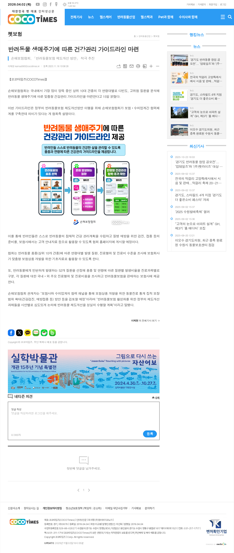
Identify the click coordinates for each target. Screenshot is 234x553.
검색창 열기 (230, 17)
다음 (89, 490)
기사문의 (202, 4)
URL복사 (118, 66)
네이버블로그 (36, 332)
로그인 (223, 4)
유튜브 (38, 4)
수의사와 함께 (188, 20)
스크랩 (144, 66)
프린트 (138, 66)
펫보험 (156, 36)
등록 (150, 433)
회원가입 (213, 4)
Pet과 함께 (165, 20)
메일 (131, 66)
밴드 (52, 332)
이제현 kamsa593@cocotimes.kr (23, 66)
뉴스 (91, 20)
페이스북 (50, 4)
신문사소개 (14, 508)
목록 (125, 66)
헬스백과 (147, 20)
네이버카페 (44, 332)
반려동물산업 (126, 20)
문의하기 (149, 508)
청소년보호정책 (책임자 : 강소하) (83, 508)
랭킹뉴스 (196, 35)
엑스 (19, 332)
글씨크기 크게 (151, 66)
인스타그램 (45, 4)
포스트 (56, 4)
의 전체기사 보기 (144, 320)
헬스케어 (106, 20)
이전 (78, 490)
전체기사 (76, 20)
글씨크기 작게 (158, 66)
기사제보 (191, 4)
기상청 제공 (71, 6)
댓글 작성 (16, 409)
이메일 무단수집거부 (116, 508)
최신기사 (196, 146)
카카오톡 (27, 332)
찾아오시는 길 (31, 508)
